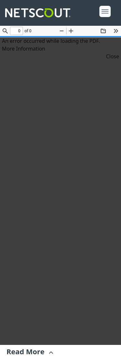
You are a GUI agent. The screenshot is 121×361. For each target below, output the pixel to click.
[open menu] (105, 11)
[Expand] (29, 353)
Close (112, 56)
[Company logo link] (39, 12)
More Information (23, 48)
